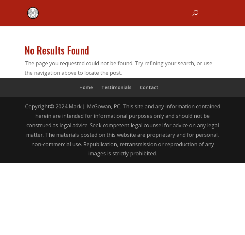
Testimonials (116, 87)
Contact (149, 87)
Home (86, 87)
